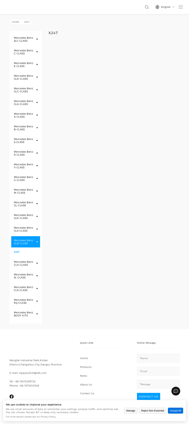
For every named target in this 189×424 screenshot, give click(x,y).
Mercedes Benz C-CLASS (23, 52)
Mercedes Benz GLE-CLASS (23, 216)
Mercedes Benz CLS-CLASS (23, 289)
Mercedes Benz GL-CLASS (23, 204)
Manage (130, 410)
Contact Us (87, 393)
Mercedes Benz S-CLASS (23, 141)
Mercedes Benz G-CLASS (23, 178)
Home (15, 22)
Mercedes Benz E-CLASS (23, 65)
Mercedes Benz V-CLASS (23, 166)
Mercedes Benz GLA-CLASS (23, 103)
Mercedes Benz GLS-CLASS (23, 229)
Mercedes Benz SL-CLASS (23, 276)
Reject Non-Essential (152, 410)
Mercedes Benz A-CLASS (23, 115)
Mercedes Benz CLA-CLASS (23, 263)
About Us (86, 384)
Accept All (175, 410)
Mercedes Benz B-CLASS (23, 128)
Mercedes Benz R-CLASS (23, 153)
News (83, 375)
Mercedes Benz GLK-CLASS (23, 77)
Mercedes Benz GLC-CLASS (23, 90)
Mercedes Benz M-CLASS (23, 191)
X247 (17, 251)
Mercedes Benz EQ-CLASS (23, 301)
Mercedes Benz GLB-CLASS (23, 242)
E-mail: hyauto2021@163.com (28, 372)
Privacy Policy (48, 416)
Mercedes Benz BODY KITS (23, 314)
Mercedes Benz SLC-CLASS (23, 39)
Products (85, 366)
